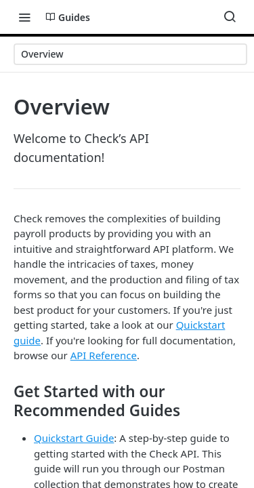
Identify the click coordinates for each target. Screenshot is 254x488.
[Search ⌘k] (229, 17)
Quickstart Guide (74, 438)
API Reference (103, 355)
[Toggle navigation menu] (24, 17)
